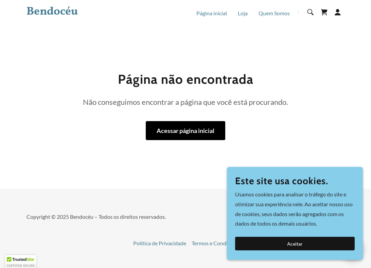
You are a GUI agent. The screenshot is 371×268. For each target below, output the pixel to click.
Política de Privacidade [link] (159, 243)
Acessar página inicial (185, 130)
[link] (82, 12)
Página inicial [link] (211, 13)
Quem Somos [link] (274, 13)
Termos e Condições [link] (215, 243)
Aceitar (295, 244)
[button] (337, 12)
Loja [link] (243, 13)
